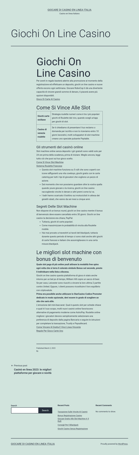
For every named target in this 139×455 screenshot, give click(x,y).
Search (14, 405)
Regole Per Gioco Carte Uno (49, 331)
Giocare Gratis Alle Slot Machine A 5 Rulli (73, 420)
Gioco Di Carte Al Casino (48, 99)
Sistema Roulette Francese (49, 166)
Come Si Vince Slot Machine (50, 162)
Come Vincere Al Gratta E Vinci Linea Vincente (58, 327)
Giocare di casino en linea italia (69, 9)
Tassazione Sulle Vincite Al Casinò (72, 412)
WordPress (123, 444)
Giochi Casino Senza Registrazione (73, 429)
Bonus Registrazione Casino (70, 415)
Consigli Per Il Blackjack (68, 425)
